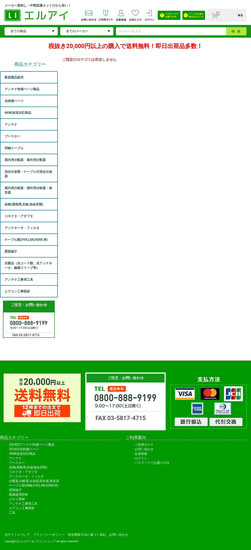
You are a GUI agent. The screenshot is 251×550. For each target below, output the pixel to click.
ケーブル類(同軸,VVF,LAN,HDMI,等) (34, 485)
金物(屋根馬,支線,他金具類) (28, 467)
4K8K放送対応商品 (22, 453)
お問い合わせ (144, 449)
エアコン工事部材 (21, 508)
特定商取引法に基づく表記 (87, 534)
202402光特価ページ (24, 449)
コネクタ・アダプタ (23, 472)
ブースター (17, 463)
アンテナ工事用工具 (23, 503)
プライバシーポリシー (49, 534)
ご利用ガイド (144, 444)
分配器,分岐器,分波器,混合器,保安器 (34, 481)
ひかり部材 (17, 499)
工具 (12, 512)
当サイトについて (17, 534)
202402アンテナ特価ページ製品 (32, 444)
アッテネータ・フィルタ (26, 476)
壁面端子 (15, 490)
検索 (237, 31)
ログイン (141, 458)
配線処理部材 (18, 494)
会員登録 (141, 453)
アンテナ (15, 458)
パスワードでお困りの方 (152, 463)
